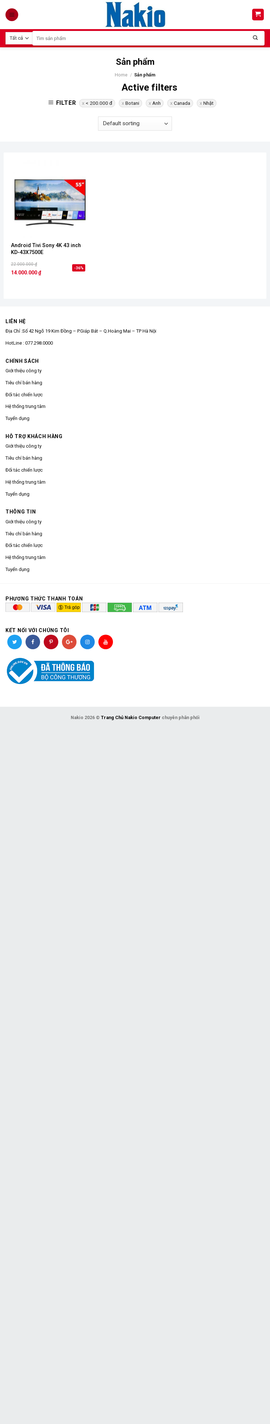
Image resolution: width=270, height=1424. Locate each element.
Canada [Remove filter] (182, 103)
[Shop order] (135, 123)
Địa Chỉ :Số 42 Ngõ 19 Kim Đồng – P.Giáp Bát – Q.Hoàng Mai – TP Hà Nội (80, 331)
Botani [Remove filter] (132, 103)
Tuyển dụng (17, 418)
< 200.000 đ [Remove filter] (99, 103)
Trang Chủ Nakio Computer (131, 717)
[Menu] (12, 15)
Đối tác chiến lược (24, 394)
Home (121, 75)
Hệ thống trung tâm (25, 406)
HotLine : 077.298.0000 (29, 343)
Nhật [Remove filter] (208, 103)
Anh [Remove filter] (156, 103)
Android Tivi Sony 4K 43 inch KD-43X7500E (46, 248)
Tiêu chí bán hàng (23, 382)
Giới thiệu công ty (23, 370)
